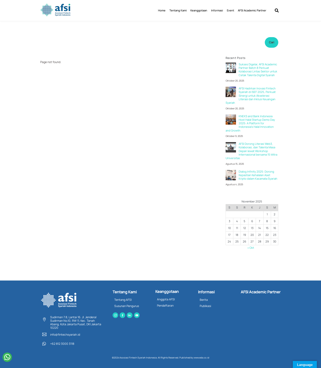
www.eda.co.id (201, 357)
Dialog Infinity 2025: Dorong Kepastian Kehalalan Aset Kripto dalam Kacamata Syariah (258, 175)
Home (161, 10)
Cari (271, 42)
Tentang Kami (178, 10)
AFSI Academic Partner (252, 10)
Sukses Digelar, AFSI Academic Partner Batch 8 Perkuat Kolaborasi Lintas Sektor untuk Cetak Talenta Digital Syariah (258, 69)
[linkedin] (129, 314)
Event (230, 10)
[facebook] (122, 314)
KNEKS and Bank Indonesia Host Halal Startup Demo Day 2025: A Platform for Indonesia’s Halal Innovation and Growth (250, 123)
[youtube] (137, 314)
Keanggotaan (198, 10)
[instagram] (115, 314)
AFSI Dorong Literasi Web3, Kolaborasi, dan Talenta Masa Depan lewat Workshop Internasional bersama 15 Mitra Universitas (251, 151)
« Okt (250, 247)
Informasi (217, 10)
